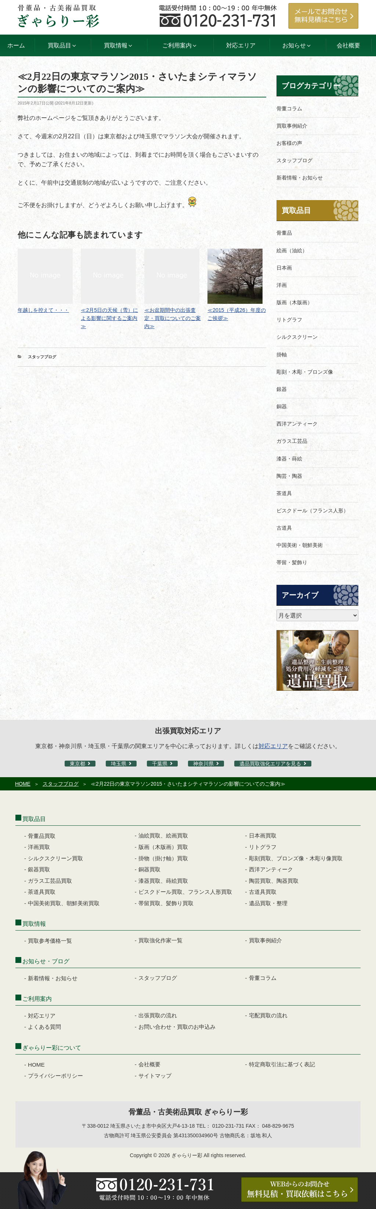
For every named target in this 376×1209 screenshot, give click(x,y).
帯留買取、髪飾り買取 (166, 903)
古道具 (284, 528)
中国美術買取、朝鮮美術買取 (64, 903)
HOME (22, 784)
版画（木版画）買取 (163, 847)
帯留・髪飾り (291, 562)
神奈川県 (203, 764)
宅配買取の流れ (268, 1015)
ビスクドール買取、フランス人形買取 (185, 892)
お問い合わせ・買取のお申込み (177, 1027)
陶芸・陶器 (289, 476)
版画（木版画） (294, 302)
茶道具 (284, 493)
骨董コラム (289, 108)
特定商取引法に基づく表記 (282, 1064)
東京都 (77, 764)
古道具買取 (262, 892)
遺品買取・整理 (268, 903)
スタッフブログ (42, 357)
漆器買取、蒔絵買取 (163, 881)
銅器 (281, 406)
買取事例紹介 (291, 126)
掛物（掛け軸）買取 (163, 858)
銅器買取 (149, 869)
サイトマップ (154, 1076)
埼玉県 (118, 764)
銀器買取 (39, 869)
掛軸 (281, 355)
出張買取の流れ (157, 1015)
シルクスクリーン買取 (55, 858)
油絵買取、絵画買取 (163, 835)
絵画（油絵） (291, 250)
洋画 (281, 285)
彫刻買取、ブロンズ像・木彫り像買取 (296, 858)
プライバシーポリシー (55, 1076)
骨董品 (284, 233)
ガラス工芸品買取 (50, 881)
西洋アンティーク (297, 424)
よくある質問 (44, 1027)
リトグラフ (289, 320)
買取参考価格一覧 (50, 941)
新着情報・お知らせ (299, 178)
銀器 (281, 389)
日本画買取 (262, 835)
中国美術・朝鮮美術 (299, 545)
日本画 (284, 268)
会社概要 (348, 45)
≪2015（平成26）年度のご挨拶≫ (236, 310)
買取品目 (296, 210)
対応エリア (241, 45)
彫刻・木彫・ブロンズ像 (304, 372)
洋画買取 (39, 847)
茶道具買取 (41, 892)
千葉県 (159, 764)
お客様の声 (289, 143)
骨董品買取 (41, 836)
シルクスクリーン (297, 337)
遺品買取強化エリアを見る (270, 764)
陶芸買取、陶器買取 (274, 881)
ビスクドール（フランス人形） (312, 510)
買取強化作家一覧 (160, 940)
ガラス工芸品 (291, 441)
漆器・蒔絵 (289, 459)
